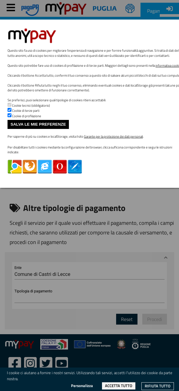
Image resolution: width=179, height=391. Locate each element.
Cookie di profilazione (26, 116)
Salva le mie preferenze (38, 124)
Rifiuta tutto (158, 386)
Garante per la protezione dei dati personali (113, 136)
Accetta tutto (118, 386)
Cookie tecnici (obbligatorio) (31, 105)
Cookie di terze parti (25, 110)
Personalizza (82, 386)
